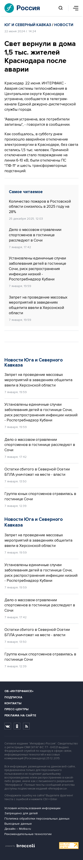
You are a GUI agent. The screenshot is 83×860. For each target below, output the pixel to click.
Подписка (13, 697)
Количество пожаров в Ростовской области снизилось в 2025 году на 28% (40, 206)
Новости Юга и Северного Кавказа (33, 362)
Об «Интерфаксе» (18, 691)
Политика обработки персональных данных (36, 818)
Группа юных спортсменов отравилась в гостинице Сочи (40, 496)
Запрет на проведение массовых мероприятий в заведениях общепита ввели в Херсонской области (38, 305)
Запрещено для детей (21, 813)
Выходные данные (18, 824)
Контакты (12, 703)
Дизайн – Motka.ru (17, 829)
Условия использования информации (32, 808)
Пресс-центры (16, 709)
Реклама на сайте (20, 715)
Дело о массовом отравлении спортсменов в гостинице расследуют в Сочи (35, 235)
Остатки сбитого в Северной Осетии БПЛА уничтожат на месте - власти (37, 472)
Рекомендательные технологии (28, 834)
